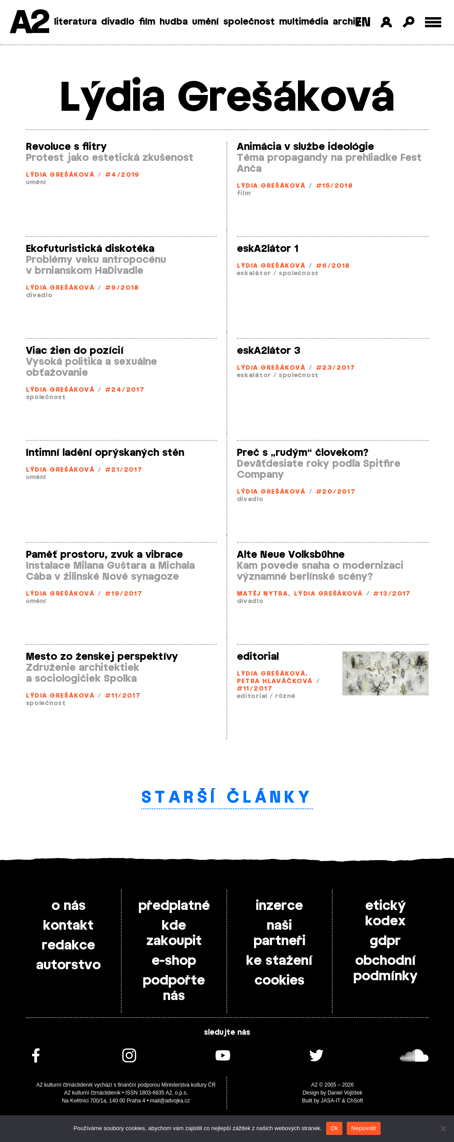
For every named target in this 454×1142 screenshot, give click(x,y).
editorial (258, 657)
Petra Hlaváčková (275, 681)
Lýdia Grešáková (60, 175)
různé (285, 696)
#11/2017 (123, 696)
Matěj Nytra (262, 594)
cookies (279, 980)
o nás (68, 906)
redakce (68, 945)
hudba (174, 22)
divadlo (117, 22)
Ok (334, 1128)
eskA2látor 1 (267, 249)
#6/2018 (333, 266)
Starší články (227, 797)
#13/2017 (392, 594)
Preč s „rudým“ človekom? (303, 453)
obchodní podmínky (385, 969)
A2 (29, 23)
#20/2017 (336, 492)
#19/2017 (124, 594)
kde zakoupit (174, 933)
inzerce (279, 906)
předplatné (174, 906)
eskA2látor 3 (269, 351)
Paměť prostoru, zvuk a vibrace (104, 555)
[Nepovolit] (443, 1128)
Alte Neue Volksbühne (291, 555)
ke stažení (279, 961)
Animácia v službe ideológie (305, 147)
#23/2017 (336, 368)
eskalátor (254, 273)
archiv (346, 22)
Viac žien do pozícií (74, 351)
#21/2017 (124, 470)
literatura (75, 22)
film (147, 22)
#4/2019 (122, 175)
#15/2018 (334, 186)
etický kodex (385, 914)
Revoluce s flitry (66, 147)
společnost (249, 22)
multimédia (303, 22)
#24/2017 (125, 390)
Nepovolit (363, 1128)
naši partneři (279, 933)
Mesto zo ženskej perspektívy (102, 657)
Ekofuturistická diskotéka (90, 249)
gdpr (385, 941)
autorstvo (68, 965)
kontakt (68, 925)
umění (205, 22)
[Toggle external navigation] (433, 22)
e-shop (174, 961)
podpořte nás (174, 988)
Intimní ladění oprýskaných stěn (105, 453)
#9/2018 (122, 288)
